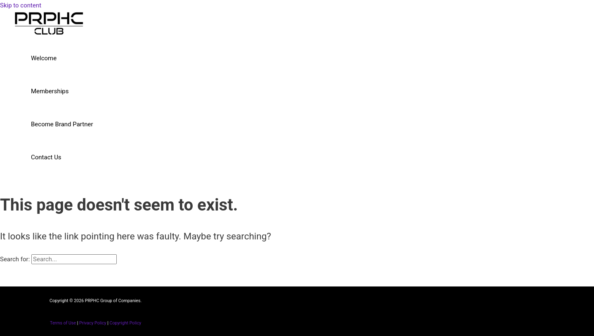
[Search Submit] (127, 259)
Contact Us (46, 157)
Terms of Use (63, 323)
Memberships (49, 91)
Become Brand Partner (62, 124)
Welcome (44, 58)
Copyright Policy (125, 323)
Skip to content (20, 5)
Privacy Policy (92, 323)
